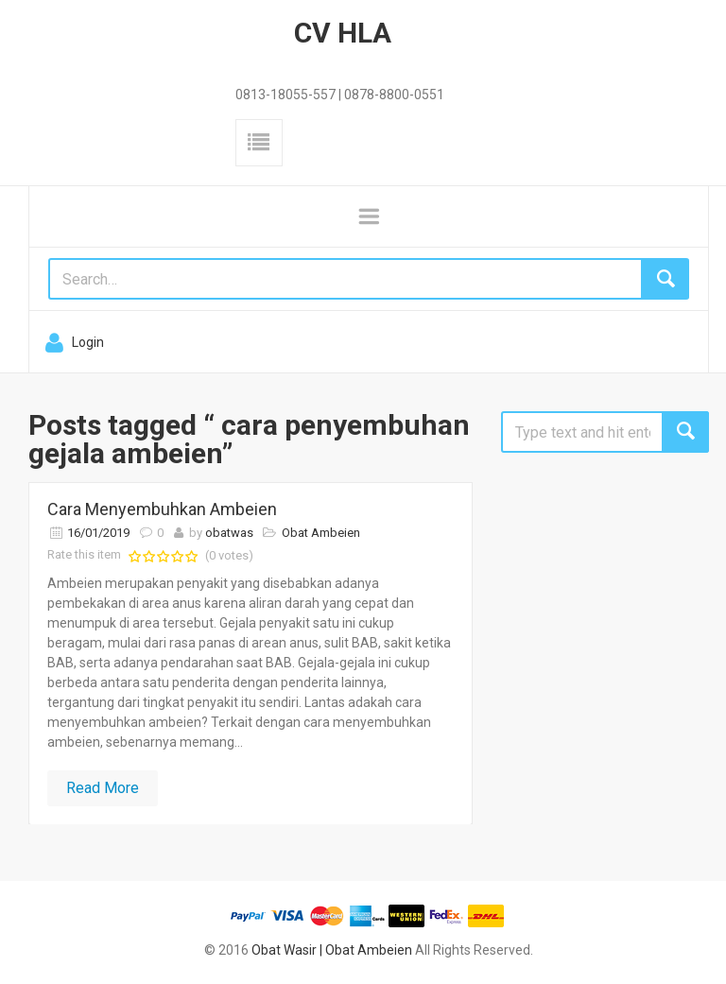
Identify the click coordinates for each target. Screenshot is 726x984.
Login (88, 342)
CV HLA (342, 32)
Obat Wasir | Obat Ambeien (331, 950)
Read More (102, 788)
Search (685, 432)
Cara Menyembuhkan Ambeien (162, 509)
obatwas (229, 533)
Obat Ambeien (321, 533)
